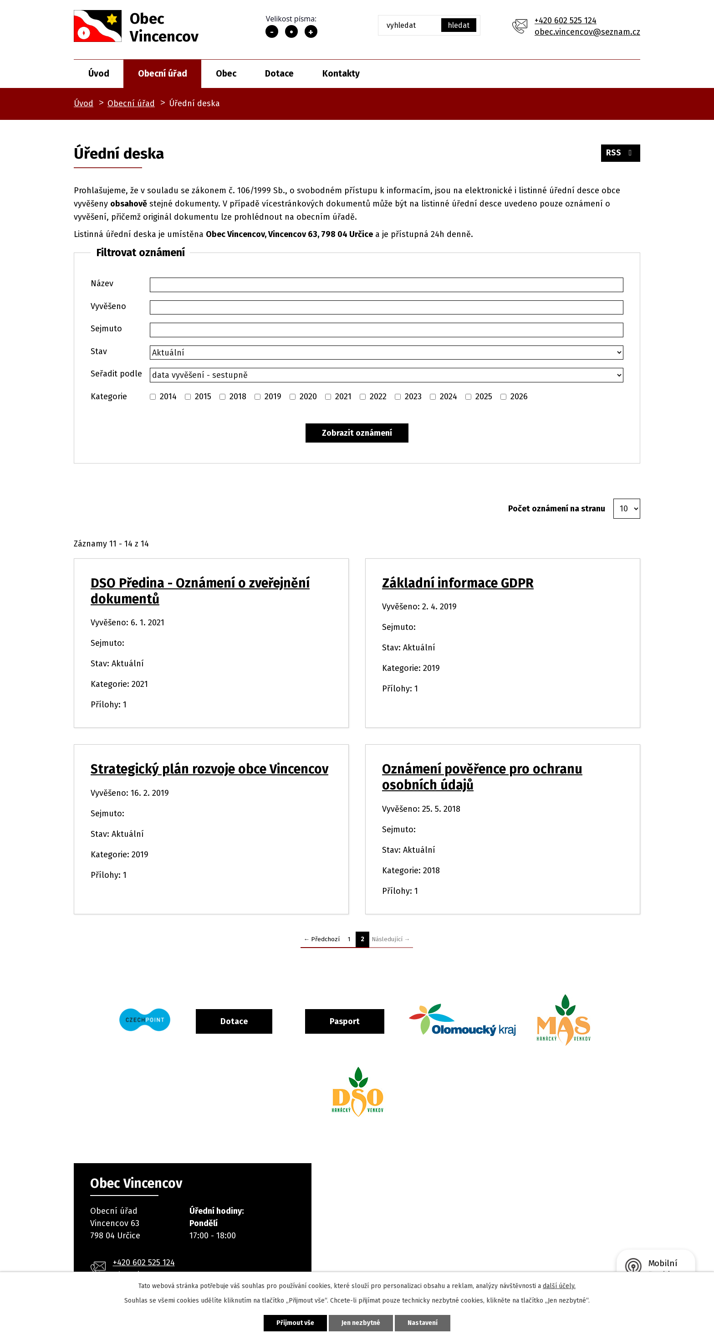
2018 (238, 397)
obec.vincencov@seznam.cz (587, 32)
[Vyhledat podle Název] (386, 285)
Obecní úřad (162, 73)
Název (102, 283)
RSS (621, 153)
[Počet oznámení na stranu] (626, 509)
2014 (168, 397)
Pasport (345, 1021)
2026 (519, 397)
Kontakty (341, 73)
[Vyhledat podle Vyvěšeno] (386, 307)
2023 (413, 397)
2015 (203, 397)
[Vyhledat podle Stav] (386, 352)
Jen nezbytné (361, 1323)
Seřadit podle (116, 374)
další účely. (559, 1286)
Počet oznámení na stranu (556, 509)
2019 (273, 397)
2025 (483, 397)
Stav (99, 351)
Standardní (291, 31)
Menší (271, 31)
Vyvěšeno (108, 306)
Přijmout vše (295, 1323)
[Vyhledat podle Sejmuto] (386, 330)
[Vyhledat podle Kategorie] (153, 397)
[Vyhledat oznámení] (357, 433)
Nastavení (423, 1323)
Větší (311, 31)
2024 (448, 397)
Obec (226, 73)
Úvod (98, 73)
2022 (378, 397)
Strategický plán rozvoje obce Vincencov (209, 769)
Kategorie (109, 397)
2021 (343, 397)
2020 (308, 397)
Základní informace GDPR (458, 583)
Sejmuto (106, 329)
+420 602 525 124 (566, 20)
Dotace (279, 73)
